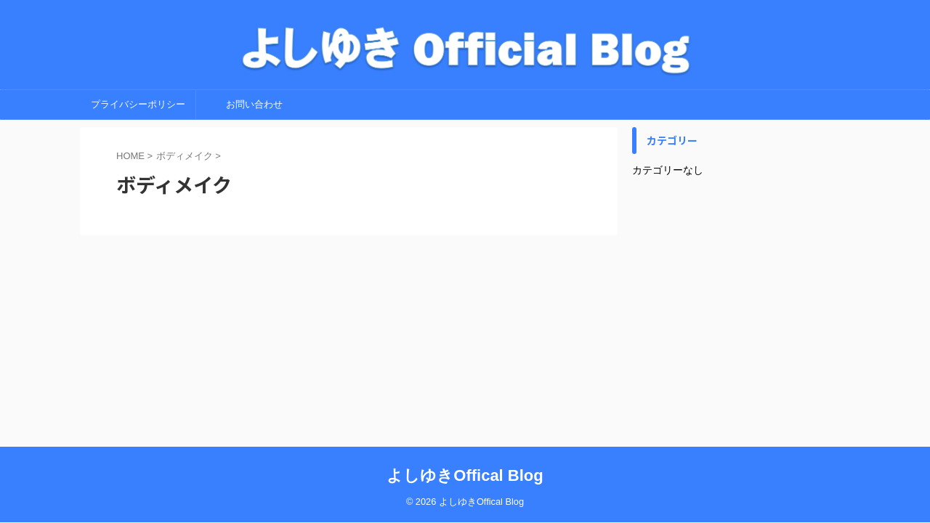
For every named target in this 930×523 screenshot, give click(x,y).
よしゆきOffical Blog (465, 475)
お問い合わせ (254, 104)
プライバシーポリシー (138, 104)
